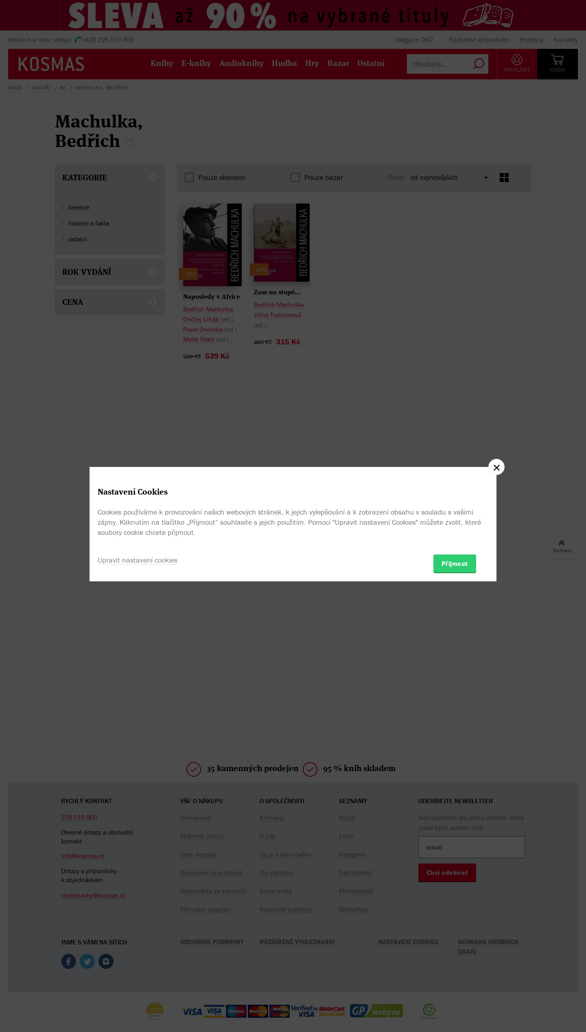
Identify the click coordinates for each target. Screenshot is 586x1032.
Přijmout (455, 563)
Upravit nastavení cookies (137, 560)
